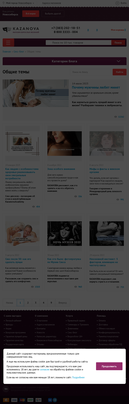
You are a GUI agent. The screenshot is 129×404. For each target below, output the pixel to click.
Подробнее (78, 377)
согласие (44, 369)
